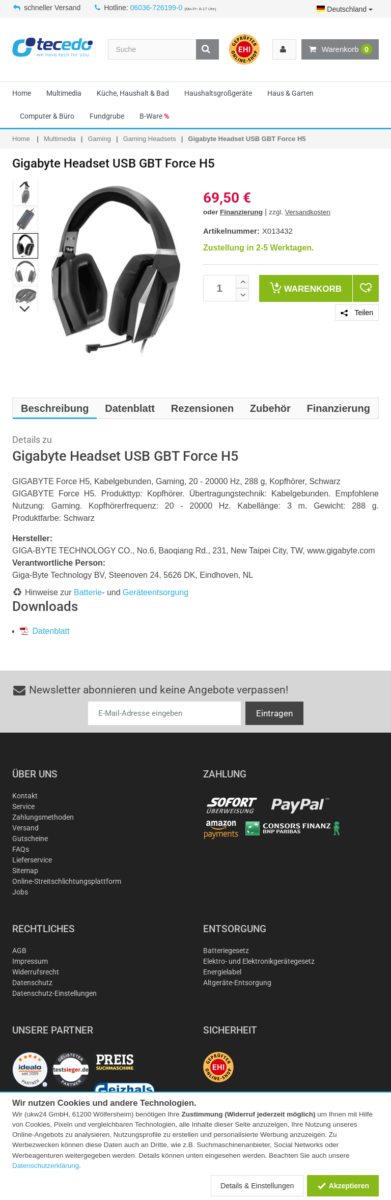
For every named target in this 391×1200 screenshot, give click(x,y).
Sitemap (25, 871)
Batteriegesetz (226, 950)
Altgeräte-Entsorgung (237, 983)
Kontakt (25, 796)
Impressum (30, 961)
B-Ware (154, 116)
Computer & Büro (47, 116)
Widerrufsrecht (35, 972)
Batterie (88, 592)
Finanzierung (241, 212)
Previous (25, 185)
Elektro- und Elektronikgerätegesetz (259, 961)
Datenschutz (32, 983)
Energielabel (222, 972)
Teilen (357, 313)
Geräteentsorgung (155, 592)
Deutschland (345, 9)
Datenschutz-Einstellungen (54, 993)
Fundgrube (107, 116)
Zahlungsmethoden (43, 817)
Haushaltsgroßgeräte (218, 93)
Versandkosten (307, 212)
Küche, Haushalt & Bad (133, 93)
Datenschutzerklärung (45, 1165)
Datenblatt (44, 631)
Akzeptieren (343, 1186)
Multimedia (63, 93)
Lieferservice (32, 860)
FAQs (20, 849)
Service (23, 806)
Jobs (20, 892)
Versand (25, 828)
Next (25, 309)
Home (21, 93)
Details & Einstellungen (257, 1186)
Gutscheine (30, 838)
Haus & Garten (290, 93)
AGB (19, 950)
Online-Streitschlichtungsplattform (66, 881)
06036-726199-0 (156, 8)
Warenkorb (340, 49)
